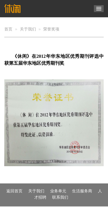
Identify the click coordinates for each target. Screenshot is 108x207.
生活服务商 (82, 191)
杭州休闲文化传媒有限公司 (15, 8)
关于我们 (28, 29)
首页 (8, 29)
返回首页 (14, 191)
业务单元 (58, 191)
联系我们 (60, 197)
